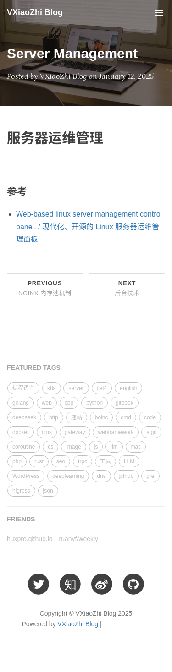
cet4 (102, 388)
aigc (151, 432)
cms (47, 432)
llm (114, 447)
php (17, 461)
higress (21, 491)
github (126, 476)
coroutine (23, 447)
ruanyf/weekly (79, 538)
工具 (105, 461)
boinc (101, 417)
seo (60, 461)
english (128, 388)
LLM (129, 461)
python (94, 403)
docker (20, 432)
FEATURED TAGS (34, 367)
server (75, 388)
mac (136, 447)
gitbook (124, 403)
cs (50, 447)
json (48, 491)
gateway (75, 432)
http (53, 417)
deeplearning (68, 476)
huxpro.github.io (30, 538)
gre (150, 476)
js (96, 447)
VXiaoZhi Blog (35, 12)
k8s (51, 388)
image (73, 447)
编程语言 (23, 388)
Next (127, 288)
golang (20, 403)
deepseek (24, 417)
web (47, 403)
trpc (82, 461)
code (150, 417)
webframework (115, 432)
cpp (69, 403)
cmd (126, 417)
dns (101, 476)
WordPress (25, 476)
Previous (44, 288)
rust (39, 461)
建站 (76, 417)
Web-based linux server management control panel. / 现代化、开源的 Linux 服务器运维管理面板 (89, 226)
